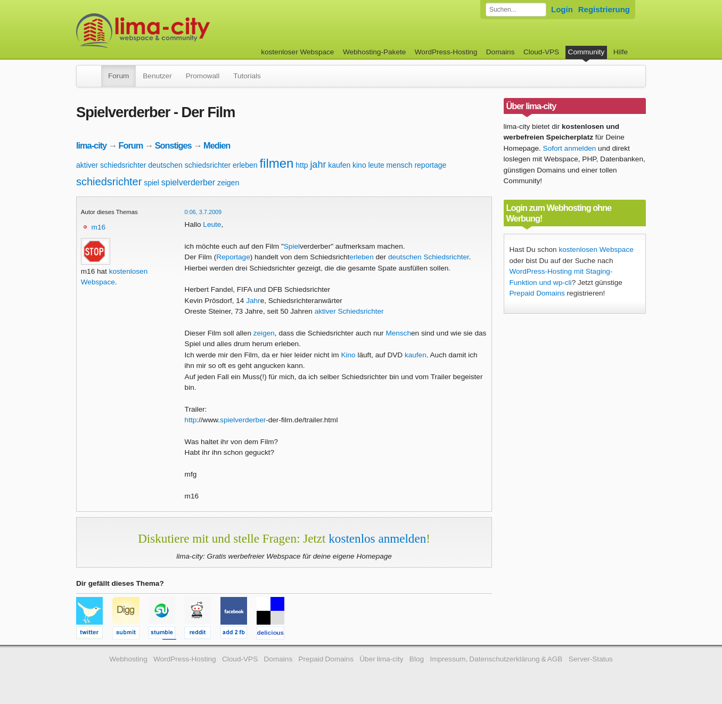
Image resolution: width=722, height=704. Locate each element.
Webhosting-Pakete (374, 52)
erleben (245, 165)
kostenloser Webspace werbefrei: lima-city (182, 30)
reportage (430, 165)
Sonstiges (173, 145)
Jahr (253, 301)
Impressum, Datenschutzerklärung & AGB (496, 659)
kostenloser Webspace (297, 52)
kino (359, 165)
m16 (98, 227)
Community (586, 52)
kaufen (339, 165)
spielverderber (188, 182)
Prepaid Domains (537, 293)
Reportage (233, 257)
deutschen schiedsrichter (189, 165)
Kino (348, 355)
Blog (416, 659)
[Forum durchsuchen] (516, 10)
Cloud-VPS (541, 52)
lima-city (91, 145)
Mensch (398, 333)
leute (376, 165)
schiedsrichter (109, 181)
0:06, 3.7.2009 (203, 212)
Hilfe (620, 52)
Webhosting (128, 659)
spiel (151, 182)
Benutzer (157, 76)
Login (562, 9)
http (302, 165)
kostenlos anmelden (377, 538)
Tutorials (247, 76)
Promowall (202, 76)
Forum (118, 76)
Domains (500, 52)
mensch (400, 165)
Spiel (292, 246)
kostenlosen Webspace (596, 249)
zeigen (228, 182)
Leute (212, 224)
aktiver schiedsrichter (111, 165)
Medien (216, 145)
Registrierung (604, 9)
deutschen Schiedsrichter (428, 257)
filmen (276, 163)
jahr (318, 164)
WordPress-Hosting (446, 52)
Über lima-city (381, 659)
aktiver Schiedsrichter (349, 311)
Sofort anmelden (569, 148)
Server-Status (591, 659)
